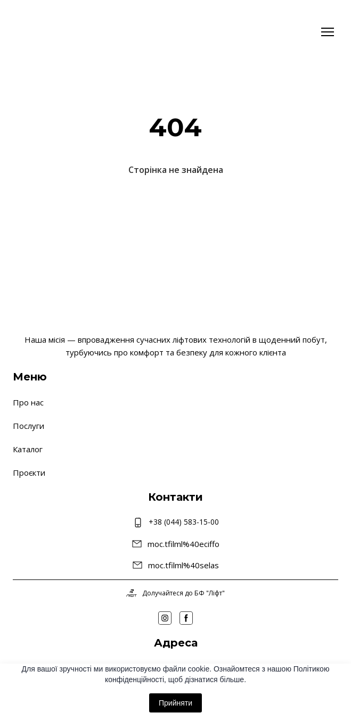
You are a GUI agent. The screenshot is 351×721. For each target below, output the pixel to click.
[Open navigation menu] (327, 32)
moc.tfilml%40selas (183, 565)
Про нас (28, 402)
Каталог (28, 449)
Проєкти (29, 472)
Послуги (28, 425)
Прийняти (175, 703)
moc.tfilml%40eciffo (183, 543)
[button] (165, 618)
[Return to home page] (44, 31)
